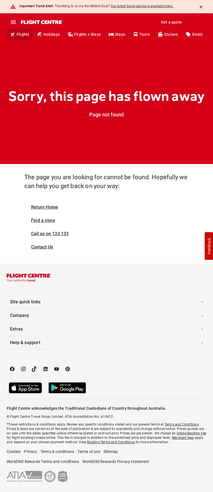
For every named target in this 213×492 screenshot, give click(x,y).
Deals (194, 34)
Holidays (48, 34)
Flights (19, 34)
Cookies (14, 451)
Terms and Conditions (182, 424)
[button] (106, 302)
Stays (116, 34)
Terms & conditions (57, 451)
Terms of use (88, 451)
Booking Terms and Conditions (111, 442)
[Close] (201, 7)
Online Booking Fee (191, 433)
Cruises (168, 34)
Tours (141, 34)
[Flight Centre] (41, 22)
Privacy (30, 451)
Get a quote (171, 22)
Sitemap (110, 451)
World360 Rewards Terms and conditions (43, 461)
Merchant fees (183, 438)
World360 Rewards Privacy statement (115, 461)
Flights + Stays (84, 34)
